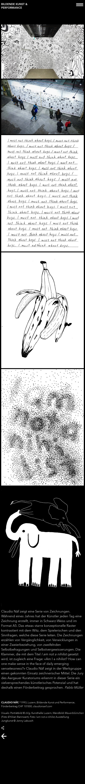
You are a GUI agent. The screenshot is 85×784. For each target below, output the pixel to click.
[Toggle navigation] (80, 7)
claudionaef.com (42, 706)
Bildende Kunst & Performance (14, 6)
